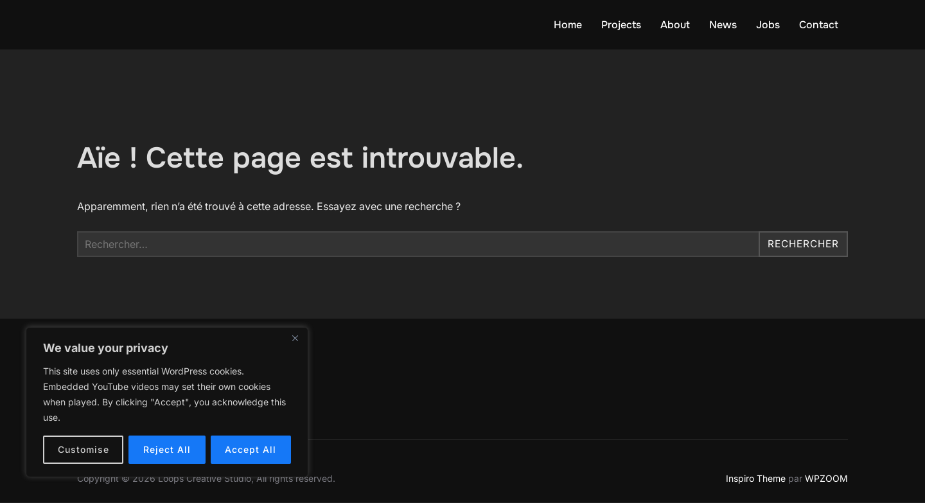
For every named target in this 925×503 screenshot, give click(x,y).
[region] (167, 402)
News (723, 24)
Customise (83, 449)
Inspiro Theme (756, 478)
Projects (621, 24)
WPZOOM (826, 478)
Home (568, 24)
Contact (818, 24)
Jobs (768, 24)
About (675, 24)
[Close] (295, 338)
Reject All (167, 449)
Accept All (250, 449)
